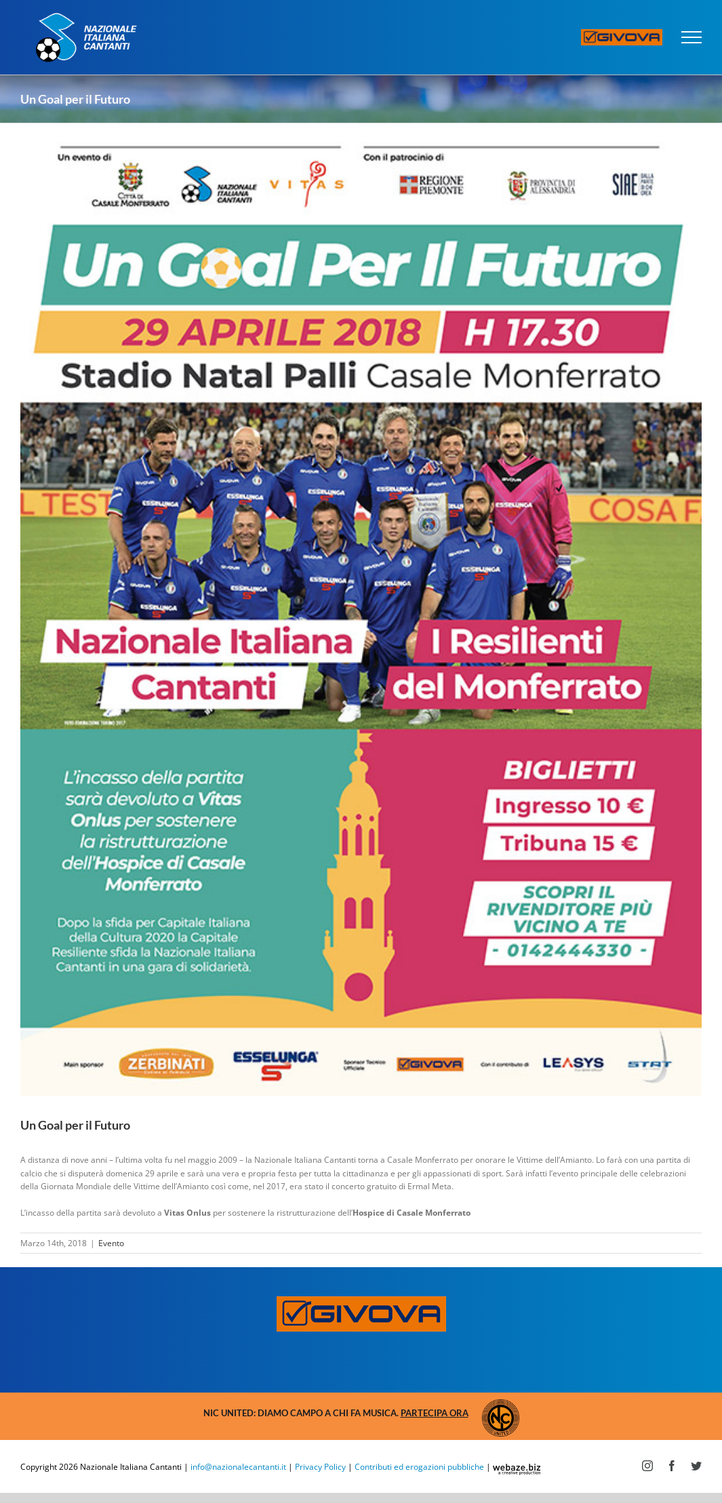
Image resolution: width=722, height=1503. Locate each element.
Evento (111, 1243)
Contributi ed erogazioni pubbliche (419, 1467)
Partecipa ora (434, 1412)
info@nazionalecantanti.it (238, 1467)
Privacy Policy (320, 1467)
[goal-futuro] (361, 609)
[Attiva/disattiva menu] (691, 37)
